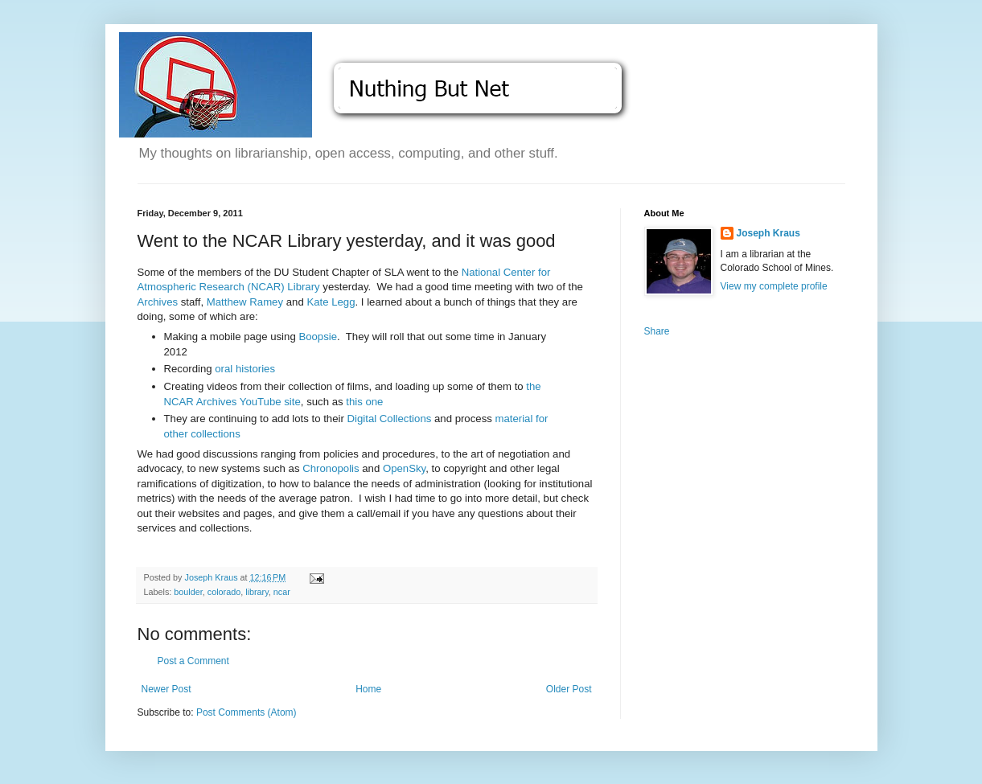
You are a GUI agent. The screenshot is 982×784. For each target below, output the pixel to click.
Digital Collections (389, 419)
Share (657, 331)
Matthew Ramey (245, 302)
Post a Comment (193, 661)
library (257, 592)
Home (368, 689)
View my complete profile (774, 286)
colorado (223, 592)
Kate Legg (330, 302)
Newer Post (166, 689)
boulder (188, 592)
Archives (158, 302)
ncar (281, 592)
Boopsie (317, 336)
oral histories (245, 369)
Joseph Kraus (768, 233)
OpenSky (404, 468)
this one (364, 402)
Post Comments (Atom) (246, 712)
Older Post (569, 689)
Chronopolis (330, 468)
